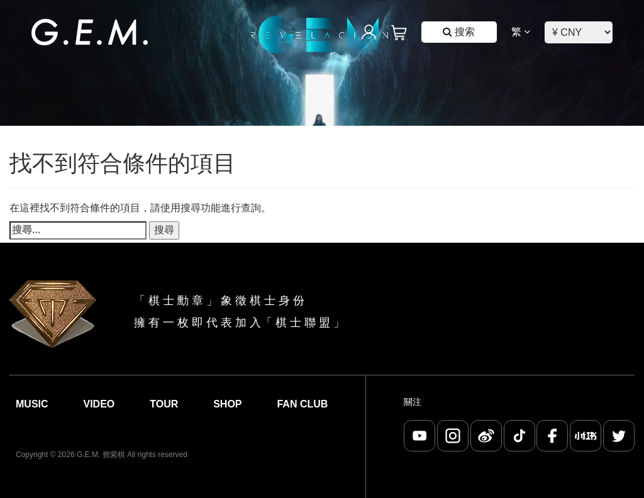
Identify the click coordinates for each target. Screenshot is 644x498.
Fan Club (302, 404)
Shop (227, 404)
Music (32, 404)
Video (98, 404)
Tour (164, 404)
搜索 (459, 31)
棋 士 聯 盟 (302, 322)
